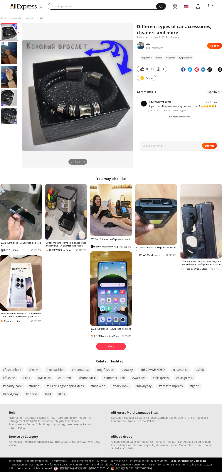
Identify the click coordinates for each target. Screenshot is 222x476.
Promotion (40, 441)
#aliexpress (161, 378)
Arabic (131, 421)
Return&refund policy (63, 417)
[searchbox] (103, 6)
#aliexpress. (184, 378)
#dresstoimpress (171, 386)
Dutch (181, 417)
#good (194, 386)
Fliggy (178, 441)
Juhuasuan (161, 445)
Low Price (54, 441)
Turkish (191, 417)
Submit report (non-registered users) (59, 424)
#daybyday (144, 386)
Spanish (142, 417)
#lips (61, 394)
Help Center (16, 417)
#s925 (200, 370)
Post (41, 17)
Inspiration (16, 17)
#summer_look (114, 378)
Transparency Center (22, 424)
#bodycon (98, 386)
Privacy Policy (59, 461)
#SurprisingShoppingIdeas (65, 386)
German (163, 417)
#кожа (158, 57)
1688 (131, 448)
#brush (34, 386)
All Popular (15, 441)
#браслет (147, 57)
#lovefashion (56, 370)
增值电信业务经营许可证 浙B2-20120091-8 (84, 468)
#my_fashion (105, 370)
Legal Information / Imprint (188, 461)
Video (12, 445)
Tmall (198, 445)
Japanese (202, 417)
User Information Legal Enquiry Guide (172, 464)
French (152, 417)
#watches (138, 378)
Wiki (90, 441)
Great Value (68, 441)
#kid (48, 394)
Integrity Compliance (67, 421)
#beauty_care (12, 386)
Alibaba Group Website (125, 441)
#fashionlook (12, 370)
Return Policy (17, 427)
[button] (40, 7)
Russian (116, 417)
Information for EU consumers (148, 461)
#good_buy (10, 394)
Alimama (160, 441)
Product (28, 441)
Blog (96, 441)
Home (3, 17)
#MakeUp (44, 378)
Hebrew (141, 421)
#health (33, 370)
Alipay (170, 441)
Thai (123, 421)
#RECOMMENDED (152, 370)
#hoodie (32, 394)
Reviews (81, 441)
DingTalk (148, 445)
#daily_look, (121, 386)
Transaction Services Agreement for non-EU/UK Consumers (46, 464)
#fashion (9, 378)
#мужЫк (170, 57)
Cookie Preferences (82, 461)
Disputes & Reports (37, 417)
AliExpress (147, 441)
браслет (30, 17)
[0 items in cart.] (210, 6)
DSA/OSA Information (39, 421)
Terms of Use (119, 461)
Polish (151, 421)
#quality (127, 370)
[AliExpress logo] (23, 6)
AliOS (123, 448)
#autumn (64, 378)
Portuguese (129, 417)
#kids (26, 378)
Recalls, (87, 424)
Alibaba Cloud (192, 441)
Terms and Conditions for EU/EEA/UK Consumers (116, 464)
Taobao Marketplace (181, 445)
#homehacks (87, 378)
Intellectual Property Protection (28, 461)
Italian (173, 417)
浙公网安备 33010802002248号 (131, 468)
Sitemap (102, 461)
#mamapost (80, 370)
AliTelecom (135, 445)
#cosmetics (180, 370)
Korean (115, 421)
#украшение (185, 57)
